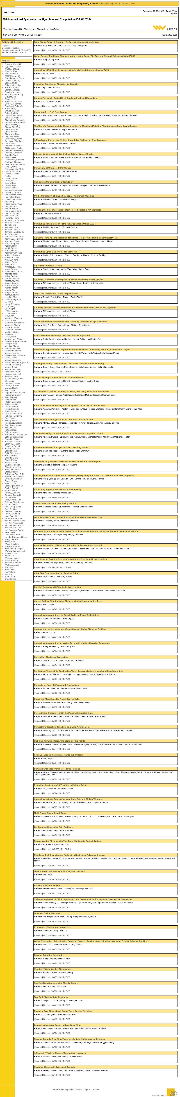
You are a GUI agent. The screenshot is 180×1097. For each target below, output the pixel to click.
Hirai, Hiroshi (10, 206)
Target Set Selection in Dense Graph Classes (56, 294)
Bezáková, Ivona (12, 92)
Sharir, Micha (11, 460)
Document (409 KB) (52, 274)
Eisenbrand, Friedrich (14, 160)
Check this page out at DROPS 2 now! (117, 3)
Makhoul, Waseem (13, 318)
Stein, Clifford (11, 483)
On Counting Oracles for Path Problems (53, 827)
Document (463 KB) (52, 963)
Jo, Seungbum (11, 234)
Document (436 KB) (52, 190)
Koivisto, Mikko (11, 274)
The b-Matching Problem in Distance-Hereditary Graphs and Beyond (67, 461)
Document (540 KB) (52, 330)
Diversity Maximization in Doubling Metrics (55, 503)
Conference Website (11, 48)
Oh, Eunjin (9, 381)
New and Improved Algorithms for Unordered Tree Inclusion (63, 419)
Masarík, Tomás (12, 327)
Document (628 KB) (52, 907)
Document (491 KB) (52, 302)
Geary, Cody (10, 183)
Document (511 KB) (52, 162)
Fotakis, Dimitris (12, 174)
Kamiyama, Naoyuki (14, 239)
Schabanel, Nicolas (13, 441)
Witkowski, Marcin (13, 562)
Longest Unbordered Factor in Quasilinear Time (57, 1025)
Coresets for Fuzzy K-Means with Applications (56, 685)
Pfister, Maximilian (13, 402)
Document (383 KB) (52, 288)
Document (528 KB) (52, 148)
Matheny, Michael (13, 330)
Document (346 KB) (52, 525)
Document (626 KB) (52, 821)
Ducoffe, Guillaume (13, 153)
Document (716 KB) (52, 441)
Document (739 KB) (52, 260)
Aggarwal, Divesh (13, 66)
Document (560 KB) (52, 246)
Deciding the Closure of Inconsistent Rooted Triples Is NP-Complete (67, 210)
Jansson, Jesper (12, 229)
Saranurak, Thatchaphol (16, 434)
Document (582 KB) (52, 595)
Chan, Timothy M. (13, 125)
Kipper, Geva (11, 262)
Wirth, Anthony (11, 560)
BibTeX (66, 50)
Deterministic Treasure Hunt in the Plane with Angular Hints (63, 713)
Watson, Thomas (12, 546)
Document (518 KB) (52, 539)
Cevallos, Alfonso (13, 118)
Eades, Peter (11, 157)
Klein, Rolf (9, 264)
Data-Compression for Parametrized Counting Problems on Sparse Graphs (70, 321)
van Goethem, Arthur (14, 525)
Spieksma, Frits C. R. (14, 474)
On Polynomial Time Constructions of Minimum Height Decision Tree (68, 517)
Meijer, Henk (10, 337)
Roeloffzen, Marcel (13, 425)
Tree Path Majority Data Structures (51, 997)
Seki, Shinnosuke (13, 453)
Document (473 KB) (52, 120)
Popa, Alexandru (12, 411)
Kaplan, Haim (11, 246)
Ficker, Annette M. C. (14, 169)
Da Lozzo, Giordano (14, 141)
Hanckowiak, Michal (14, 194)
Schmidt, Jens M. (13, 444)
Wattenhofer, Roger (14, 548)
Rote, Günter (10, 427)
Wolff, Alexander (12, 565)
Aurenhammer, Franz (14, 78)
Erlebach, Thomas (13, 162)
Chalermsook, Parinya (15, 122)
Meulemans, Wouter (14, 339)
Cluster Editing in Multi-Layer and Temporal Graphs (59, 377)
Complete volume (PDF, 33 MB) (16, 50)
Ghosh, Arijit (10, 185)
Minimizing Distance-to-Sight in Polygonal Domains (59, 871)
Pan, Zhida (10, 390)
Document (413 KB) (52, 483)
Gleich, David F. (12, 187)
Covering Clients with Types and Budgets (54, 1067)
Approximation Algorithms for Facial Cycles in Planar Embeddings (66, 615)
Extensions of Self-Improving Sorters (52, 927)
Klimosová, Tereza (13, 267)
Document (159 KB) (52, 64)
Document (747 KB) (52, 749)
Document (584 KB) (52, 1033)
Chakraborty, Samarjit (15, 120)
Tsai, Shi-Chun (11, 509)
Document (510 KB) (52, 879)
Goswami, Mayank (13, 190)
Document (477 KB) (52, 511)
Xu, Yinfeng (10, 572)
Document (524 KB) (52, 793)
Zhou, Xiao (10, 576)
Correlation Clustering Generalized (51, 657)
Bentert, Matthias (12, 90)
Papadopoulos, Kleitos (15, 392)
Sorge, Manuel (11, 472)
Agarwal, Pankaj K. (13, 64)
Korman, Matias (12, 278)
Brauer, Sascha (12, 111)
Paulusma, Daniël (13, 395)
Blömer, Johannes (13, 104)
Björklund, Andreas (13, 101)
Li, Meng (9, 302)
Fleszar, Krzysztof (13, 171)
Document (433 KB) (52, 865)
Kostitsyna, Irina (12, 281)
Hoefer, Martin (11, 208)
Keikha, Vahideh (12, 255)
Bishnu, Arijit (10, 99)
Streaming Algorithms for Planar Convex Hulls (57, 699)
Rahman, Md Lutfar (13, 416)
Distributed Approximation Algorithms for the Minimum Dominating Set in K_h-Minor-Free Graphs (82, 349)
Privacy (95, 1089)
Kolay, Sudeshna (12, 276)
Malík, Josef (10, 320)
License (5, 45)
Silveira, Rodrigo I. (13, 465)
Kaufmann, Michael (13, 253)
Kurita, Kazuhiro (12, 295)
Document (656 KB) (52, 623)
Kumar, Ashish (11, 288)
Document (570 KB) (52, 553)
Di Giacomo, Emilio (13, 148)
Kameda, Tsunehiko (14, 236)
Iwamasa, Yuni (11, 227)
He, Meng (9, 201)
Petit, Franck (10, 399)
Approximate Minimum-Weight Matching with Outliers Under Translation (69, 405)
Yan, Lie (8, 574)
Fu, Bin (8, 176)
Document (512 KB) (52, 707)
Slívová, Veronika (13, 467)
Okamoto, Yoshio (12, 383)
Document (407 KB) (52, 92)
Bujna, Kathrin (11, 113)
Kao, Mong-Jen (12, 243)
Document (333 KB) (52, 893)
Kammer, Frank (12, 241)
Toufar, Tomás (11, 504)
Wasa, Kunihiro (12, 544)
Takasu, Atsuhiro (12, 493)
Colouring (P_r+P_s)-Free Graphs (50, 112)
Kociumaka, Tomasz (14, 271)
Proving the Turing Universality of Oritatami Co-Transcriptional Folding (69, 363)
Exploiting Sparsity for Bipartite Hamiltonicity (56, 84)
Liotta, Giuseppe (12, 304)
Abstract (38, 50)
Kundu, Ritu (10, 290)
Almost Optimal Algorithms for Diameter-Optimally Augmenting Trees (68, 601)
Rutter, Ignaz (10, 430)
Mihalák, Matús (12, 346)
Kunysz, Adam (11, 292)
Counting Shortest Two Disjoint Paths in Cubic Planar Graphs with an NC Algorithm (75, 308)
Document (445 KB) (52, 1075)
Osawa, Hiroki (11, 388)
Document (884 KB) (52, 497)
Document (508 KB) (52, 218)
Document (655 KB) (52, 204)
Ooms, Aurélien (12, 385)
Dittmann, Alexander (14, 150)
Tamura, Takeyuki (13, 495)
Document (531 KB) (52, 427)
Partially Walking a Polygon (47, 885)
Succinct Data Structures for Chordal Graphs (56, 983)
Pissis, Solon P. (12, 409)
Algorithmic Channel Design (48, 266)
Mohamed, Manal (13, 351)
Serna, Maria (10, 455)
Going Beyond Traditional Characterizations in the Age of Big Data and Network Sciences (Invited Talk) (84, 56)
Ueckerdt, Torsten (13, 511)
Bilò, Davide (10, 97)
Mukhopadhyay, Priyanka (16, 362)
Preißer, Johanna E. (14, 413)
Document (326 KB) (52, 50)
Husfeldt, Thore (12, 218)
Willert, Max (10, 555)
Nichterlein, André (13, 371)
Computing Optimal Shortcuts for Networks (55, 252)
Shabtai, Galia (11, 458)
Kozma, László (11, 283)
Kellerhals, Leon (12, 257)
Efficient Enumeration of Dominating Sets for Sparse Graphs (63, 154)
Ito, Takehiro (10, 225)
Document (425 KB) (52, 581)
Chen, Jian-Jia (11, 129)
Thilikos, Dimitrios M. (14, 502)
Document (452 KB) (52, 106)
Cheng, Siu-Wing (12, 127)
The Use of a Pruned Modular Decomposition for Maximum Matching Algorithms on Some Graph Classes (85, 126)
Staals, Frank (11, 481)
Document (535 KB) (52, 413)
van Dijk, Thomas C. (14, 523)
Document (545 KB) (52, 609)
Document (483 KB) (52, 455)
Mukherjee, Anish (13, 360)
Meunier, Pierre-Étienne (15, 341)
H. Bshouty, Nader (13, 199)
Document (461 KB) (52, 399)
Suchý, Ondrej (11, 488)
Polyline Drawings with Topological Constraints (57, 587)
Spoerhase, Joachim (14, 476)
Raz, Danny (10, 418)
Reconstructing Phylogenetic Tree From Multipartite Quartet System (67, 841)
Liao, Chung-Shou (13, 299)
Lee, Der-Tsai (11, 297)
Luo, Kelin (9, 316)
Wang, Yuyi (10, 542)
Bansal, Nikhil (11, 83)
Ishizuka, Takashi (12, 222)
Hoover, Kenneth (12, 213)
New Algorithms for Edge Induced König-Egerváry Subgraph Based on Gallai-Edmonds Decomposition (84, 475)
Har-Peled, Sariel (12, 197)
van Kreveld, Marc (13, 528)
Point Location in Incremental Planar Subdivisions (58, 755)
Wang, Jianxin (11, 539)
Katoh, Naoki (10, 250)
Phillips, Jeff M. (11, 404)
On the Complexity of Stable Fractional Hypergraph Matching (64, 196)
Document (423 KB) (52, 693)
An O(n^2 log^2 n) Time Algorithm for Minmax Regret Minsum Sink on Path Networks (76, 238)
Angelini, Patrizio (12, 71)
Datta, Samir (10, 143)
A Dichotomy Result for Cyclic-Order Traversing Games (61, 447)
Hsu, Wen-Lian (11, 215)
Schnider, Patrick (12, 446)
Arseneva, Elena (12, 76)
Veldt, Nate (10, 532)
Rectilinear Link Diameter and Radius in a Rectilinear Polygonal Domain (69, 855)
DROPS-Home (60, 1089)
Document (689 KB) (52, 735)
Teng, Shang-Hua (13, 500)
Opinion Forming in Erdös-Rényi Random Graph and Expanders (65, 98)
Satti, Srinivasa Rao (14, 437)
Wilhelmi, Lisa (11, 553)
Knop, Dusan (11, 269)
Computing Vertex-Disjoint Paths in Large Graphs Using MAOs (65, 224)
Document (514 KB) (52, 176)
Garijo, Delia (10, 180)
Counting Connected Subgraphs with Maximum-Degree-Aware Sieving (68, 280)
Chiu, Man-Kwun (12, 136)
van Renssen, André (14, 530)
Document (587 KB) (52, 807)
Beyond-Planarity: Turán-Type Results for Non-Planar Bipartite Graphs (68, 433)
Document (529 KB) (52, 721)
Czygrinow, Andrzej (13, 139)
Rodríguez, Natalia (13, 423)
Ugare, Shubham (12, 514)
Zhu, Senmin (10, 579)
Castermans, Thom (13, 115)
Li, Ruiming (10, 306)
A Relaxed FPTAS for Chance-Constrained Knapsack (60, 1053)
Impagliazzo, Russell (14, 220)
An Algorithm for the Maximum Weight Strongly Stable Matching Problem (70, 629)
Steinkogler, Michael (14, 486)
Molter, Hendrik (12, 353)
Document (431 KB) (52, 358)
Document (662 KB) (52, 779)
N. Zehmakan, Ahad (14, 378)
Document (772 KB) (52, 385)
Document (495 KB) (52, 1019)
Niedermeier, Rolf (13, 374)
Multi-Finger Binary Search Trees (50, 813)
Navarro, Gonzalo (13, 369)
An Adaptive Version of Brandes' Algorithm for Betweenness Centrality (68, 545)
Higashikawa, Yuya (13, 204)
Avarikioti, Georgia (13, 80)
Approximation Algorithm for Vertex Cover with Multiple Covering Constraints (72, 643)
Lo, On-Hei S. (11, 313)
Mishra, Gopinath (13, 348)
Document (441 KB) (52, 637)
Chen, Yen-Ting (12, 134)
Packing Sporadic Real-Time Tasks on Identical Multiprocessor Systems (69, 1039)
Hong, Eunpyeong (13, 211)
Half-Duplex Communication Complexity (53, 182)
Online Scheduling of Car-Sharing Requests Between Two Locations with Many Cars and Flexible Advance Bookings (91, 941)
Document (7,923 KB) (53, 371)
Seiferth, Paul (11, 451)
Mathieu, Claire (12, 332)
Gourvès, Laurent (13, 192)
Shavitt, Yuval (11, 462)
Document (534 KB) (52, 469)
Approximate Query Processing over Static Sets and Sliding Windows (68, 799)
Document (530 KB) (52, 1061)
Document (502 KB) (52, 1047)
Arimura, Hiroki (11, 73)
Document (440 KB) (52, 232)
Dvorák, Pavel (11, 155)
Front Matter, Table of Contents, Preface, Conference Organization (66, 42)
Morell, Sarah (11, 358)
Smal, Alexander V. (13, 469)
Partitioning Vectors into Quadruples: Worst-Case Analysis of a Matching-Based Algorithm (78, 671)
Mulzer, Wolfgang (13, 364)
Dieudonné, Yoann (13, 146)
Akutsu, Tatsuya (12, 69)
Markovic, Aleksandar (14, 323)
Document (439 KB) (52, 679)
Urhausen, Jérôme (13, 518)
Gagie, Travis (11, 178)
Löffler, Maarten (12, 311)
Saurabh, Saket (12, 439)
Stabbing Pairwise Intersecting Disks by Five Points (59, 741)
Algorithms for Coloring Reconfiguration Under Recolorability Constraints (70, 559)
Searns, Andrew (12, 448)
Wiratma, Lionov (12, 558)
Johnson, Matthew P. (14, 232)
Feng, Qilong (10, 167)
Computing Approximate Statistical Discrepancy (57, 489)
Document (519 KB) (52, 344)
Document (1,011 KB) (53, 567)
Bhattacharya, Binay (14, 94)
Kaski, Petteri (11, 248)
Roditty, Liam (11, 420)
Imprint (87, 1089)
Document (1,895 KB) (53, 849)
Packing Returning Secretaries (49, 955)
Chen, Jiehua (11, 132)
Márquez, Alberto (12, 325)
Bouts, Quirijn (11, 108)
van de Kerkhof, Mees (15, 521)
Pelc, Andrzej (11, 397)
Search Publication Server (14, 52)
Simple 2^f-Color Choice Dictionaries (52, 969)
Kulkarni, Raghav (13, 285)
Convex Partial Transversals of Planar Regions (57, 769)
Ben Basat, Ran (12, 87)
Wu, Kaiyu (9, 567)
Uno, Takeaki (11, 516)
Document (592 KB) (52, 921)
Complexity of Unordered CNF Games (52, 168)
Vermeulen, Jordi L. (14, 535)
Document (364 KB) (52, 651)
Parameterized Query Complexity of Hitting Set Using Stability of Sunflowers (71, 391)
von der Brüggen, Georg (16, 537)
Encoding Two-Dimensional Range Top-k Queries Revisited (63, 1011)
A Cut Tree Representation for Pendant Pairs (56, 573)
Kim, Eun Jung (11, 260)
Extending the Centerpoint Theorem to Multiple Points (60, 785)
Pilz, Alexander (11, 406)
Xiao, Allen (9, 569)
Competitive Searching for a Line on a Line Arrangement (61, 727)
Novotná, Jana (11, 376)
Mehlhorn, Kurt (11, 334)
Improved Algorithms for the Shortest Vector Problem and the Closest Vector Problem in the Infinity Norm (86, 531)
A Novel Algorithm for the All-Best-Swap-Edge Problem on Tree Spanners (70, 140)
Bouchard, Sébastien (14, 106)
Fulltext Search (75, 1089)
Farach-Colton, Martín (15, 164)
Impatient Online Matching (47, 913)
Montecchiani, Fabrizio (15, 355)
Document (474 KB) (52, 134)
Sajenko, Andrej (12, 432)
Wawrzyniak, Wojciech (15, 551)
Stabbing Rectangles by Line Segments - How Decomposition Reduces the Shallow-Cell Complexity (83, 899)
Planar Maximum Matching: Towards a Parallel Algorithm (62, 335)
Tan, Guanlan (11, 497)
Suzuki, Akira (11, 490)
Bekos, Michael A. (13, 85)
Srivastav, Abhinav (13, 479)
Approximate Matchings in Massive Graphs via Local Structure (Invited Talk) (71, 70)
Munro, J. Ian (11, 367)
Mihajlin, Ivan (11, 344)
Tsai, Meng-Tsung (13, 507)
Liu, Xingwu (10, 309)
